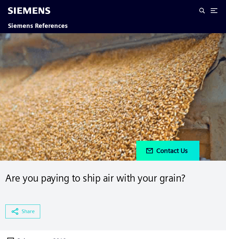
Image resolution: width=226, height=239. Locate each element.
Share (23, 211)
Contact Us (166, 151)
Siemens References (38, 25)
